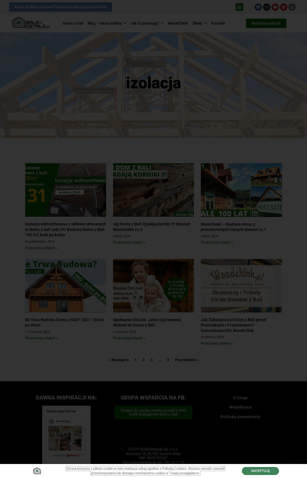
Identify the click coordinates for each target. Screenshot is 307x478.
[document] (153, 239)
